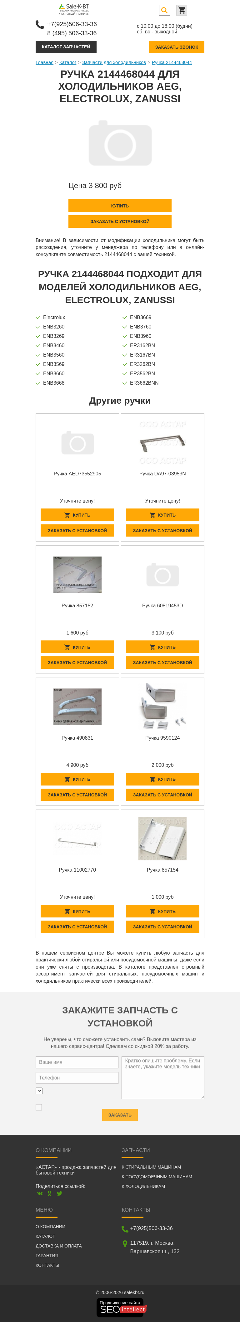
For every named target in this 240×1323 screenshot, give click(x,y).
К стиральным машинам (151, 1167)
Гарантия (47, 1256)
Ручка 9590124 (162, 738)
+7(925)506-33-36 (72, 24)
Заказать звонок (176, 46)
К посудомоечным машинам (157, 1177)
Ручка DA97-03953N (162, 473)
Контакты (47, 1266)
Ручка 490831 (77, 738)
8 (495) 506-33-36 (72, 32)
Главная (44, 62)
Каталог (68, 62)
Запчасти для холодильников (114, 62)
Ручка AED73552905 (77, 473)
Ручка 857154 (162, 870)
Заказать (120, 1113)
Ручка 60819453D (162, 606)
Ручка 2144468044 (172, 62)
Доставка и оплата (59, 1246)
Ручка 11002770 (77, 870)
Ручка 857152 (77, 606)
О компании (50, 1227)
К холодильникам (143, 1187)
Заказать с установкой (119, 221)
